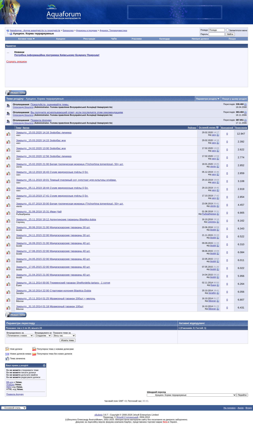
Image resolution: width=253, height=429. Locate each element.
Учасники (137, 39)
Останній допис (207, 127)
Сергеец (20, 222)
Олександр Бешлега (23, 107)
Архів (241, 408)
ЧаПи (114, 39)
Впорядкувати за (43, 333)
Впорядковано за (15, 333)
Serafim (20, 293)
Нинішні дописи (200, 39)
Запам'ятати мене (236, 30)
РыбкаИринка (23, 214)
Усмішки (10, 384)
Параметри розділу (206, 99)
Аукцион (60, 39)
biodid (19, 230)
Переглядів (241, 127)
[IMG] (9, 387)
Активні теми (25, 39)
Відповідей (227, 127)
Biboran (20, 301)
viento (19, 167)
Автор (26, 127)
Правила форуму (15, 394)
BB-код (9, 382)
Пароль (204, 34)
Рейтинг (192, 127)
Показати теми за (62, 333)
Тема (18, 127)
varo (18, 135)
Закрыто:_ (44, 132)
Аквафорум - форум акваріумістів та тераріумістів (35, 30)
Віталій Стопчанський (127, 417)
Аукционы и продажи (86, 30)
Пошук (232, 39)
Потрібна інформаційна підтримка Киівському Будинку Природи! (56, 55)
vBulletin (98, 415)
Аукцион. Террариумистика (113, 30)
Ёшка (19, 285)
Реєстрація (89, 39)
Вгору (248, 408)
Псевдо (204, 30)
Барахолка (68, 30)
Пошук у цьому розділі (234, 99)
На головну (230, 408)
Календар (164, 39)
